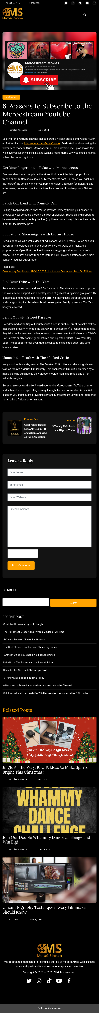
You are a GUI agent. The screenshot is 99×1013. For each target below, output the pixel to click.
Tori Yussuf (14, 919)
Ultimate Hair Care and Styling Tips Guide (25, 670)
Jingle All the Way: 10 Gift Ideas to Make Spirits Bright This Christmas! (45, 770)
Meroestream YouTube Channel (42, 143)
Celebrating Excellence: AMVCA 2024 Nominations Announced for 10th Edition (35, 430)
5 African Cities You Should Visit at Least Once (29, 654)
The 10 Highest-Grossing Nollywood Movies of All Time (33, 631)
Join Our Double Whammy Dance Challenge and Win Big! (46, 840)
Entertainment (11, 97)
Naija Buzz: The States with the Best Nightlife (28, 662)
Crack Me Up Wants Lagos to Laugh (23, 624)
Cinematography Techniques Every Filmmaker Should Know (45, 910)
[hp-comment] (23, 553)
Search (9, 590)
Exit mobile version (49, 1008)
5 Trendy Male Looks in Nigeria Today (63, 428)
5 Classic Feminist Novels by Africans (24, 639)
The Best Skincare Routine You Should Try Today (30, 647)
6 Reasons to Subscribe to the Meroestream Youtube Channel (37, 685)
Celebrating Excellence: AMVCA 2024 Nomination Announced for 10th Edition (47, 271)
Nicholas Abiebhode (18, 130)
